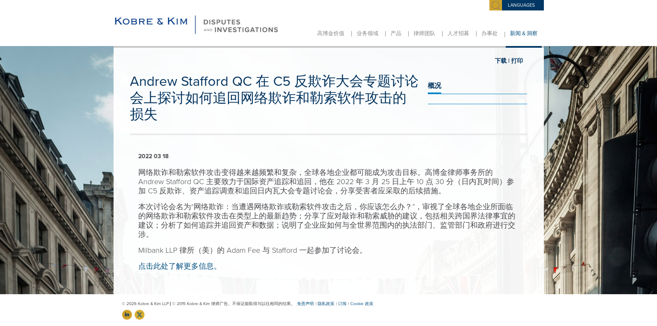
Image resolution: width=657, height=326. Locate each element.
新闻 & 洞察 (524, 33)
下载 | (502, 60)
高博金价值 (330, 33)
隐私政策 (326, 303)
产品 (396, 33)
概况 (434, 86)
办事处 (489, 33)
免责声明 (305, 303)
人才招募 (458, 33)
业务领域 (367, 33)
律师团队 (424, 33)
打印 (517, 60)
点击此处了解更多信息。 (179, 266)
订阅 (342, 303)
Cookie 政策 (361, 303)
